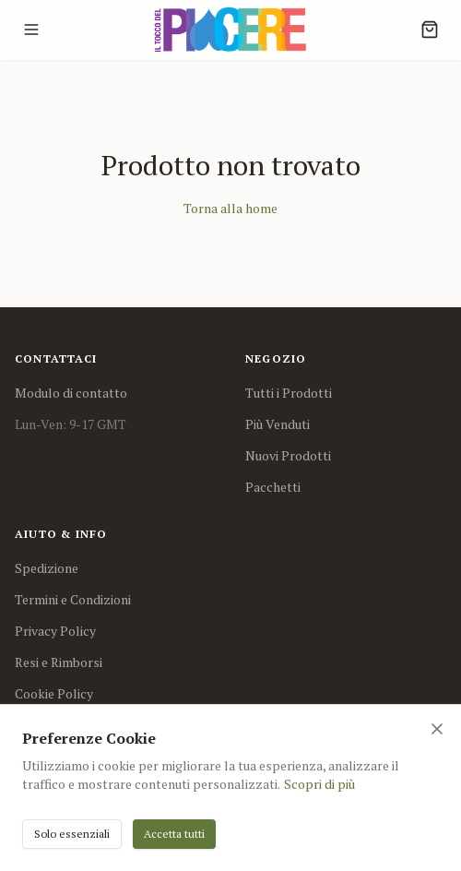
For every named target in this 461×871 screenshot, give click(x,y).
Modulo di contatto (71, 392)
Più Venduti (277, 424)
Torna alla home (230, 208)
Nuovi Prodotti (288, 455)
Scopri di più (319, 784)
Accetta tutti (174, 834)
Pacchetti (273, 486)
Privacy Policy (55, 630)
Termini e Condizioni (73, 599)
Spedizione (46, 568)
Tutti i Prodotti (288, 392)
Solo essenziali (72, 834)
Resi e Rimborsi (58, 662)
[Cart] (429, 29)
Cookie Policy (54, 693)
